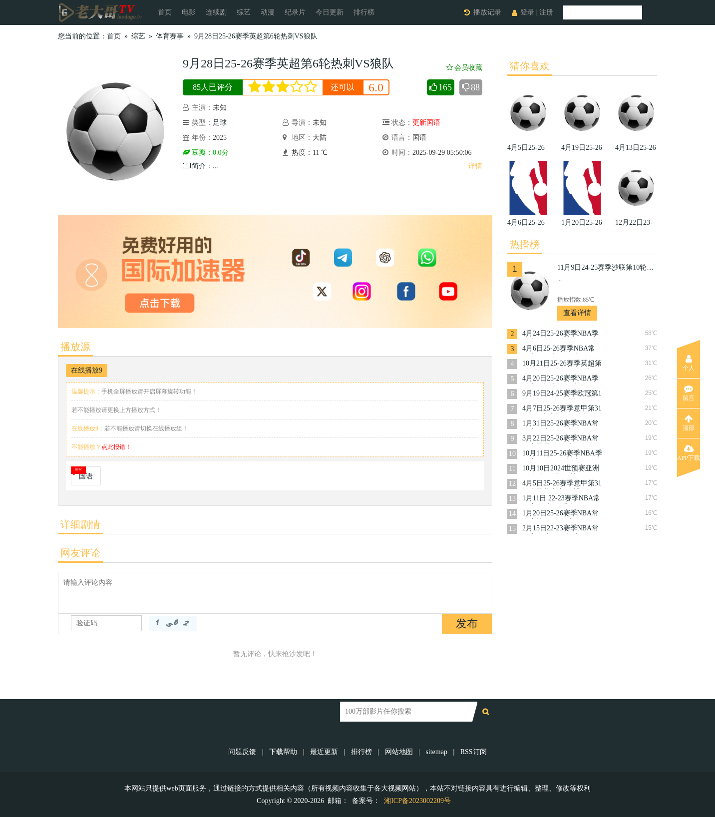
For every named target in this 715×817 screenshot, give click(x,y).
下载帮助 (283, 752)
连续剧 (216, 12)
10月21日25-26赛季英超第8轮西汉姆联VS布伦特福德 (562, 364)
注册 (546, 12)
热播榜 (525, 244)
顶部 (689, 422)
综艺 (244, 12)
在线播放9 (86, 370)
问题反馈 (243, 752)
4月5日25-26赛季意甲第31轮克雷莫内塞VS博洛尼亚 (562, 484)
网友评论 (80, 552)
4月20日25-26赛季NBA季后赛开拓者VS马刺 (560, 379)
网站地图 (399, 752)
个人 (689, 363)
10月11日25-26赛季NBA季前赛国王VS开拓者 (562, 454)
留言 (689, 393)
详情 (475, 166)
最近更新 (324, 752)
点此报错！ (116, 446)
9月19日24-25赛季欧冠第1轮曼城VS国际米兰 (562, 394)
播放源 (75, 346)
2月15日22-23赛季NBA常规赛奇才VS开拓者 (560, 529)
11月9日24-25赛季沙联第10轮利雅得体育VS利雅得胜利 (607, 267)
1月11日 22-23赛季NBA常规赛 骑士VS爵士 (561, 499)
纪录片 (295, 12)
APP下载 (688, 452)
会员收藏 (464, 67)
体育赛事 (170, 36)
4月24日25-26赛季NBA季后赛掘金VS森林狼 (560, 334)
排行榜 (364, 12)
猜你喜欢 (530, 65)
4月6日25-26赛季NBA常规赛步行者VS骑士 (558, 349)
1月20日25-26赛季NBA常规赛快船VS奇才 (560, 514)
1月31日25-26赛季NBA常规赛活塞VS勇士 (560, 424)
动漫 (268, 12)
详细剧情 (80, 524)
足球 (220, 122)
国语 (86, 476)
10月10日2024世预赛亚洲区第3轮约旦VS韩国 (560, 469)
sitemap (436, 752)
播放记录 (487, 12)
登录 (527, 12)
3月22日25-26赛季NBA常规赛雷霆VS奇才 (560, 439)
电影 (189, 12)
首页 (165, 12)
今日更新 (330, 12)
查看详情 (577, 313)
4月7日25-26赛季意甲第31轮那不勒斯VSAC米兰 (562, 409)
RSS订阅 (473, 752)
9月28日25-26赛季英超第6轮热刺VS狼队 (256, 36)
